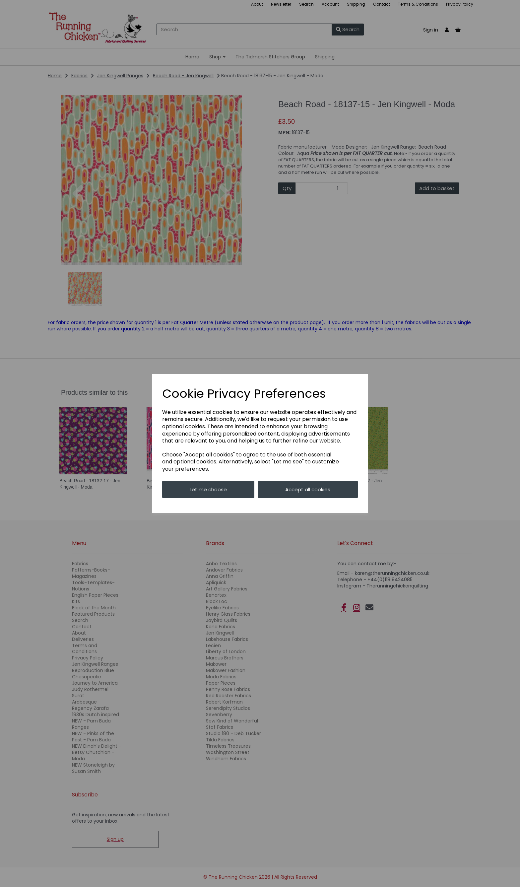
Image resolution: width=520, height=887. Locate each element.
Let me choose (208, 489)
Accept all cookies (307, 489)
